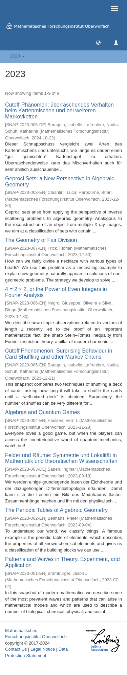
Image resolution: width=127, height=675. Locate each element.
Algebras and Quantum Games (42, 412)
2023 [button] (17, 56)
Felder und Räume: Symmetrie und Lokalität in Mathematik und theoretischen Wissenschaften (61, 458)
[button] (98, 42)
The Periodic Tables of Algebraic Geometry (56, 510)
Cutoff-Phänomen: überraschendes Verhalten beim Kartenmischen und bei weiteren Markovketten (59, 110)
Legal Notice (42, 649)
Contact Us (16, 649)
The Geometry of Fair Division (41, 240)
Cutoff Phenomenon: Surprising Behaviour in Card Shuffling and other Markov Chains (58, 354)
